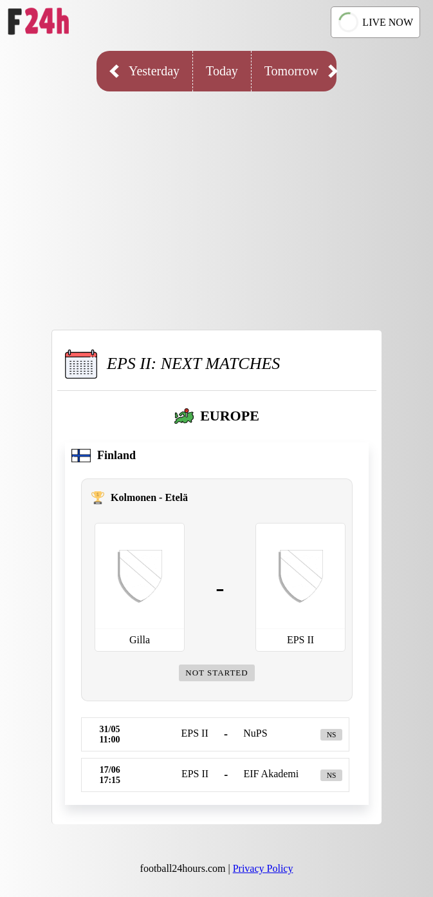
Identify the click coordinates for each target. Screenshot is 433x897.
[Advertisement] (216, 201)
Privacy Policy (263, 868)
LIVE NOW (374, 22)
